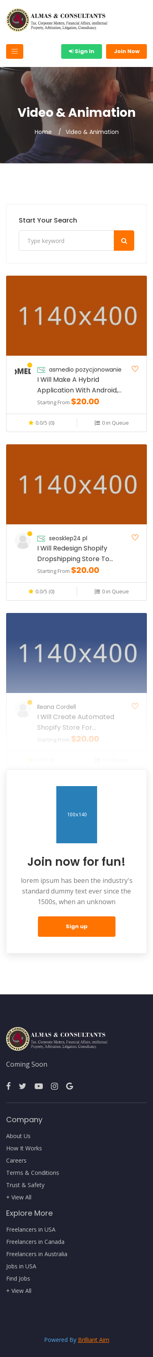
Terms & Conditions (32, 1173)
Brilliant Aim (93, 1340)
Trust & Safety (25, 1185)
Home (43, 132)
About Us (18, 1136)
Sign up (77, 926)
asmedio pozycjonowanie (85, 369)
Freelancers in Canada (35, 1242)
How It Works (24, 1148)
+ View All (18, 1197)
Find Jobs (18, 1278)
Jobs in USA (21, 1266)
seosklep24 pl (68, 538)
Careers (16, 1160)
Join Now (127, 51)
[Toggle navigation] (14, 51)
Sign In (81, 51)
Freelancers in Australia (36, 1254)
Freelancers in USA (30, 1229)
